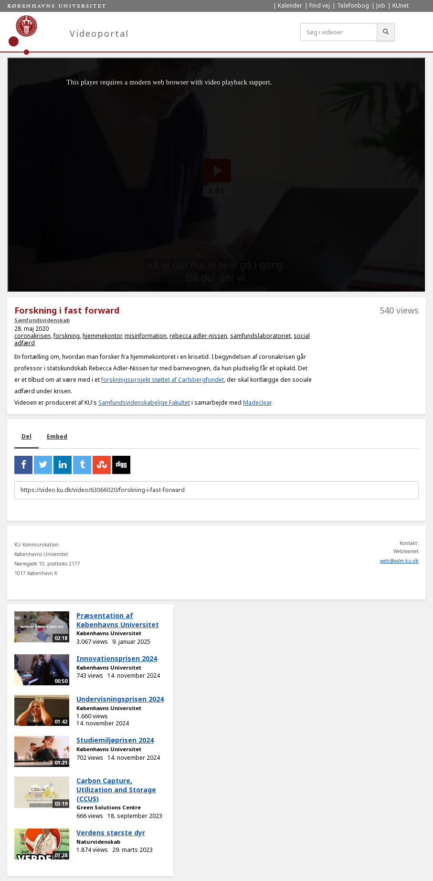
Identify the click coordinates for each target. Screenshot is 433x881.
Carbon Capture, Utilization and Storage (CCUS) (116, 789)
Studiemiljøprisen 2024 (115, 740)
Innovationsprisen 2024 (116, 658)
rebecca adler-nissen (198, 336)
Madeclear (257, 403)
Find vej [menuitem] (319, 5)
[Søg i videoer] (338, 32)
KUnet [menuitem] (400, 5)
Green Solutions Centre (108, 807)
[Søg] (386, 32)
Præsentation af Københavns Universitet (117, 620)
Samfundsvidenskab (42, 320)
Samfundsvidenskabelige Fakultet (144, 403)
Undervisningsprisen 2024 (120, 698)
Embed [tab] (57, 436)
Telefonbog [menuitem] (353, 5)
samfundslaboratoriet (260, 336)
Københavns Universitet (108, 633)
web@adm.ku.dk (399, 560)
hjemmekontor (102, 336)
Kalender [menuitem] (290, 5)
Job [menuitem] (380, 5)
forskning (66, 336)
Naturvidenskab (98, 841)
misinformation (146, 336)
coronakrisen (32, 336)
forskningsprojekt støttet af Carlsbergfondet (162, 380)
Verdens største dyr (110, 832)
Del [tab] (26, 436)
